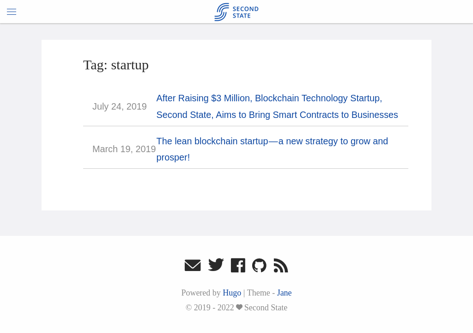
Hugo (232, 292)
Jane (284, 292)
